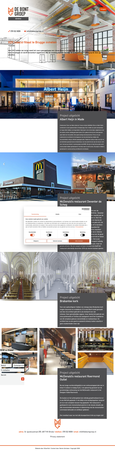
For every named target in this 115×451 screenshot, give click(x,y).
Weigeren (36, 241)
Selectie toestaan (57, 241)
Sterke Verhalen (64, 448)
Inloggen (103, 9)
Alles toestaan (79, 241)
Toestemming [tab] (35, 214)
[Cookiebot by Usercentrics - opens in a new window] (82, 209)
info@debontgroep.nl (35, 31)
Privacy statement (57, 436)
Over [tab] (80, 214)
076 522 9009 (15, 31)
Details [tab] (57, 214)
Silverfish (47, 448)
